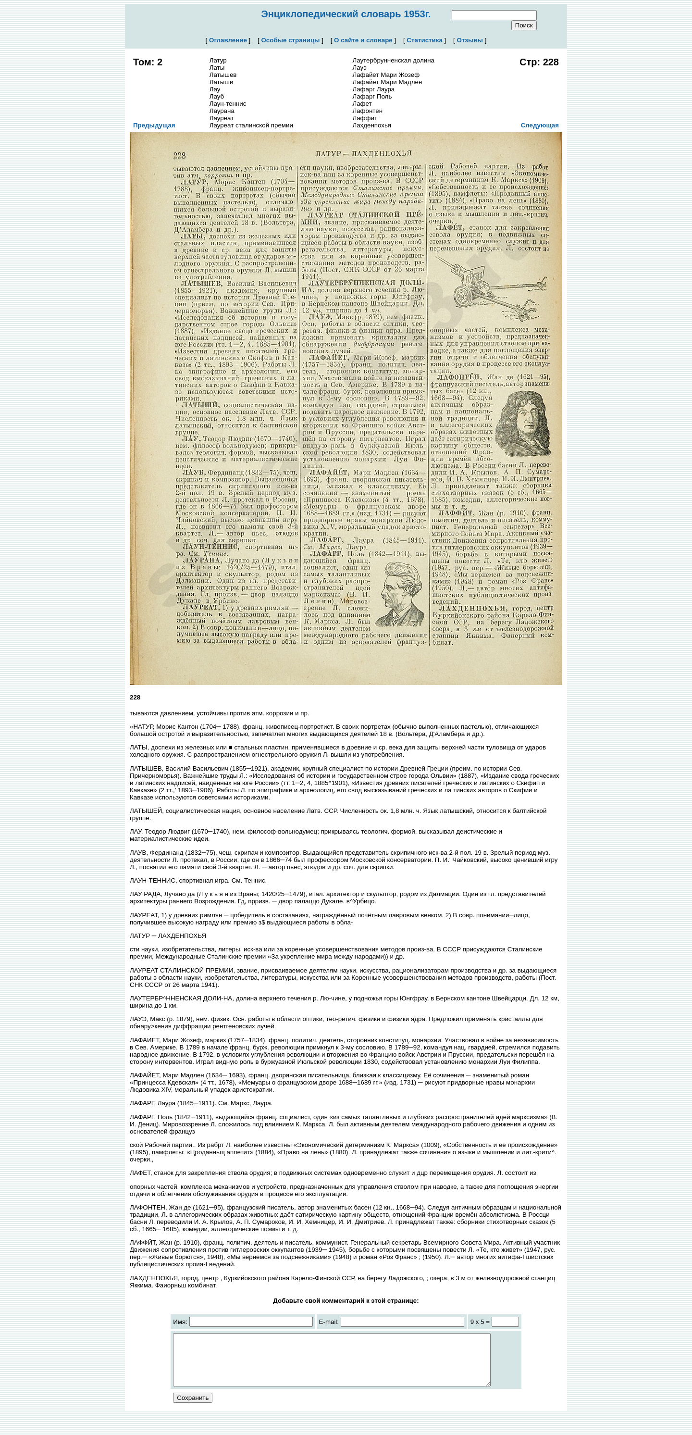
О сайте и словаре (363, 40)
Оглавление (228, 40)
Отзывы (469, 40)
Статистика (425, 40)
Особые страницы (290, 40)
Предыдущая (154, 125)
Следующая (540, 125)
